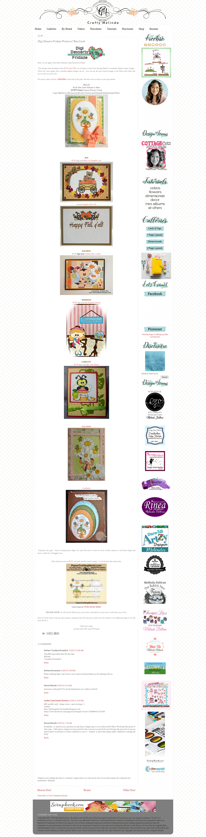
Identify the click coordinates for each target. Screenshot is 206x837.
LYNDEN (86, 488)
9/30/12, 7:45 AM (64, 723)
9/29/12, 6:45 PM (76, 701)
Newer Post (44, 790)
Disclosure (127, 28)
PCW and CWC (70, 68)
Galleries (51, 28)
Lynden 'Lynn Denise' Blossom (56, 701)
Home (38, 28)
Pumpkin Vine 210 (89, 204)
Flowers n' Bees (93, 87)
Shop (141, 28)
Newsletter (96, 28)
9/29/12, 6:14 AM (64, 685)
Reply (46, 663)
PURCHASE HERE (92, 607)
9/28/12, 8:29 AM (76, 650)
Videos (81, 28)
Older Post (129, 790)
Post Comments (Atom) (57, 796)
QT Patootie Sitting (92, 302)
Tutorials (112, 28)
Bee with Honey (92, 365)
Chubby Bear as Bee (93, 254)
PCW (74, 160)
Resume (154, 28)
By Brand (67, 28)
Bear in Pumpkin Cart (92, 160)
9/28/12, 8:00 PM (68, 670)
